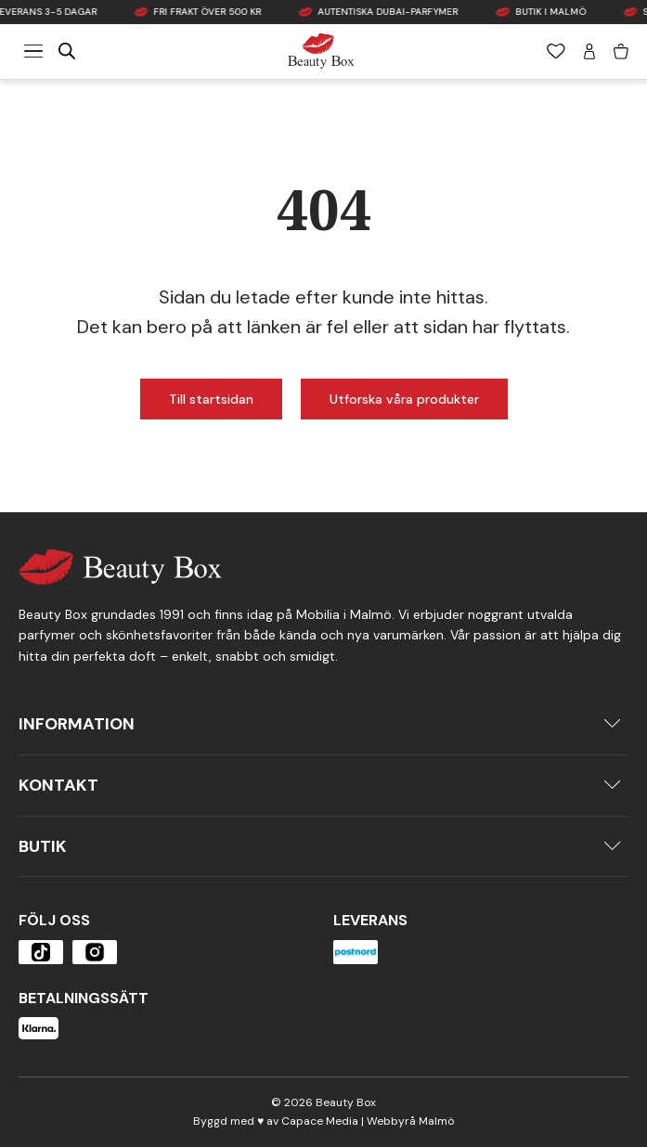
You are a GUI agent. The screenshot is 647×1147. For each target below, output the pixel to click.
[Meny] (33, 51)
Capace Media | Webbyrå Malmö (367, 1121)
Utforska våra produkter (404, 399)
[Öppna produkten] (41, 952)
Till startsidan (211, 399)
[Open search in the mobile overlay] (67, 51)
